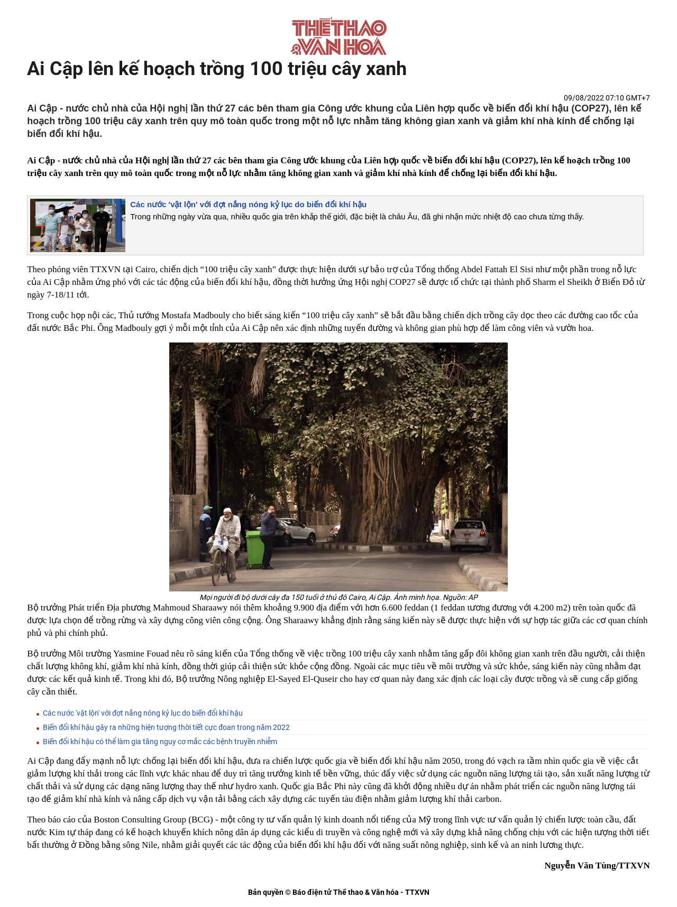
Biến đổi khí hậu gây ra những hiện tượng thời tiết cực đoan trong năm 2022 (166, 727)
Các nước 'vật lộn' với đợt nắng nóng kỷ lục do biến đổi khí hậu (248, 204)
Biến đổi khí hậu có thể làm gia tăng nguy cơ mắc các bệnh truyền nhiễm (160, 741)
